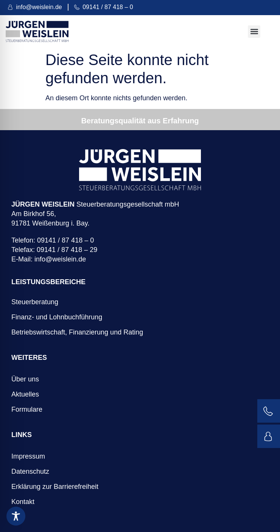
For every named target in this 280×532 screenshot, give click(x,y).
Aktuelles (25, 394)
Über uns (25, 379)
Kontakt (22, 502)
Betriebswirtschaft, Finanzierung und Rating (77, 332)
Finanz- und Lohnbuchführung (56, 317)
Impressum (28, 456)
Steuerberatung (34, 302)
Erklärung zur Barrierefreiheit (54, 486)
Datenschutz (30, 471)
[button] (254, 31)
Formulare (26, 409)
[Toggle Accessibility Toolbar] (16, 516)
